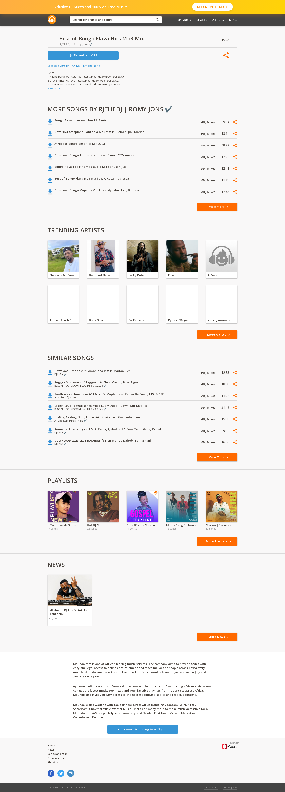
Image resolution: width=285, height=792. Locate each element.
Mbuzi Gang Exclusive (181, 525)
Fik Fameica (137, 320)
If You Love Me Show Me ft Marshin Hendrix (63, 525)
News (51, 749)
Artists (218, 20)
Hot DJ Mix (94, 525)
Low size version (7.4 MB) (64, 66)
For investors (56, 758)
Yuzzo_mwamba (219, 320)
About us (53, 762)
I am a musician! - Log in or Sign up (142, 729)
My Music (184, 20)
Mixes (233, 20)
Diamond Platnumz (102, 275)
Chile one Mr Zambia (63, 275)
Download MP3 (82, 55)
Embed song (91, 66)
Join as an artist (57, 754)
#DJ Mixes (208, 122)
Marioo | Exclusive (218, 525)
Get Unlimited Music (212, 7)
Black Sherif (97, 320)
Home (51, 745)
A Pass (212, 275)
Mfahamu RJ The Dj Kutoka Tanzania (68, 612)
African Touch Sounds (63, 320)
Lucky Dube (136, 275)
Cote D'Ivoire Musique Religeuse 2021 (142, 525)
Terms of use (211, 787)
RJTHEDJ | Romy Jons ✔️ (76, 44)
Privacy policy (230, 787)
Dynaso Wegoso (179, 320)
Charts (201, 20)
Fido (171, 275)
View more (54, 88)
